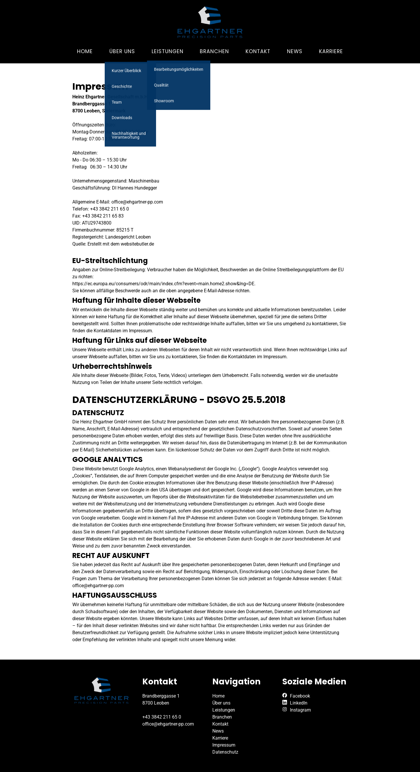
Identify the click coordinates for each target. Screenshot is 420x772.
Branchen (214, 51)
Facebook (300, 696)
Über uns (122, 51)
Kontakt (258, 51)
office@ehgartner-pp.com (168, 724)
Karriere (331, 51)
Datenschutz (225, 752)
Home (85, 51)
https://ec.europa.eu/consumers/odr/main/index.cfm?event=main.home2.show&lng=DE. (164, 283)
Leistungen (167, 51)
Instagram (300, 710)
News (294, 51)
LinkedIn (298, 703)
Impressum (223, 745)
